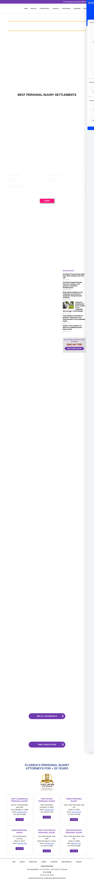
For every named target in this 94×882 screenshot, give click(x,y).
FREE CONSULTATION (74, 349)
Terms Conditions (50, 875)
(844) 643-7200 (85, 2)
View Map (19, 819)
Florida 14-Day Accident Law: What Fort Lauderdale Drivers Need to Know (72, 327)
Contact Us (79, 862)
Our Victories (54, 862)
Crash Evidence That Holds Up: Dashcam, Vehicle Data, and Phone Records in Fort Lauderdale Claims (74, 318)
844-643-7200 (22, 812)
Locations (43, 862)
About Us (22, 862)
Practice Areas (33, 862)
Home (13, 862)
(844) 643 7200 (74, 345)
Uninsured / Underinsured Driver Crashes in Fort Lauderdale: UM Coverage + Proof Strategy (74, 307)
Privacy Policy (43, 875)
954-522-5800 (34, 869)
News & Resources (67, 862)
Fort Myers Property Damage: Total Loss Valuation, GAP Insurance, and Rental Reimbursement (72, 285)
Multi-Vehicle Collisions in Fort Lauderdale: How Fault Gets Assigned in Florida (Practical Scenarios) (73, 295)
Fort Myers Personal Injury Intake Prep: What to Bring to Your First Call (74, 276)
